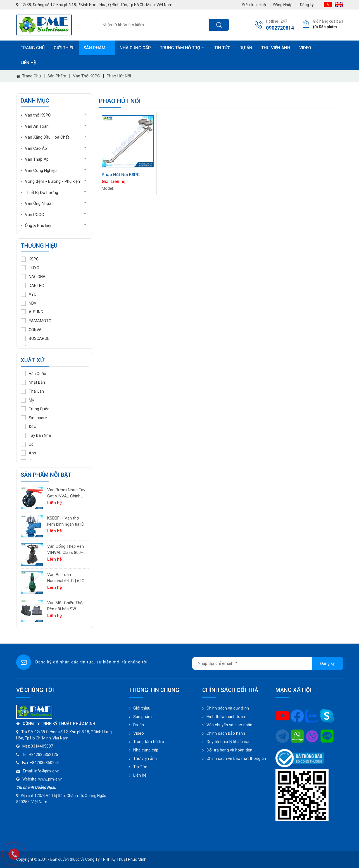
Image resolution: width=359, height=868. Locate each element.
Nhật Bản (33, 382)
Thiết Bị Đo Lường (41, 192)
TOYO (30, 267)
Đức (28, 426)
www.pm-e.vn (50, 779)
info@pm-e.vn (47, 771)
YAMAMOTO (36, 321)
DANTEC (32, 285)
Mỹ (27, 400)
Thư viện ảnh (275, 47)
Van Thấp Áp (37, 159)
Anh (28, 453)
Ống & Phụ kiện (39, 225)
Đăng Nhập (283, 5)
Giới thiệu (64, 47)
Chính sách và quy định (227, 708)
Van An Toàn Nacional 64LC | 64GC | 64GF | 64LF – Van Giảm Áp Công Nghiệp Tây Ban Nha (67, 578)
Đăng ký (307, 5)
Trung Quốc (35, 409)
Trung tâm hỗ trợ (182, 47)
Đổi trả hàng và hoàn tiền (229, 750)
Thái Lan (32, 391)
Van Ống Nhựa (38, 203)
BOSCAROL (35, 338)
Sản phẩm (97, 47)
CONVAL (32, 330)
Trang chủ (33, 47)
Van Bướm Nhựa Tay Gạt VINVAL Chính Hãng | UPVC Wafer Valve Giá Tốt (66, 493)
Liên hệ (28, 62)
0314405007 (42, 746)
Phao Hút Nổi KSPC (121, 174)
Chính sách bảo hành (225, 733)
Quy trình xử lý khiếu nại (227, 741)
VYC (28, 294)
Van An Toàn (37, 126)
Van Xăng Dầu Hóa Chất (47, 137)
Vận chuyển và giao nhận (229, 724)
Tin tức (222, 47)
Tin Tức (140, 766)
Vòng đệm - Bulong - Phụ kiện (52, 181)
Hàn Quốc (33, 373)
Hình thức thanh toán (225, 716)
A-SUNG (32, 312)
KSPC (30, 259)
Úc (27, 444)
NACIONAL (34, 276)
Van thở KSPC (86, 76)
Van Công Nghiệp (41, 170)
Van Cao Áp (36, 148)
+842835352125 (43, 754)
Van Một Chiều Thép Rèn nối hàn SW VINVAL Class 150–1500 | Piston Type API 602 (66, 606)
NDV (28, 303)
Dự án (245, 47)
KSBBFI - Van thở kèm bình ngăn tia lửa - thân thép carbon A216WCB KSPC (66, 522)
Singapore (34, 418)
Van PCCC (34, 214)
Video (305, 47)
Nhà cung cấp (135, 47)
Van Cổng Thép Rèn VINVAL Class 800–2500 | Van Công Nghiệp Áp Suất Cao (65, 550)
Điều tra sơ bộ (254, 5)
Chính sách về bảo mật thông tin (236, 758)
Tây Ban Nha (36, 435)
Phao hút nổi (119, 76)
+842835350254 (44, 762)
